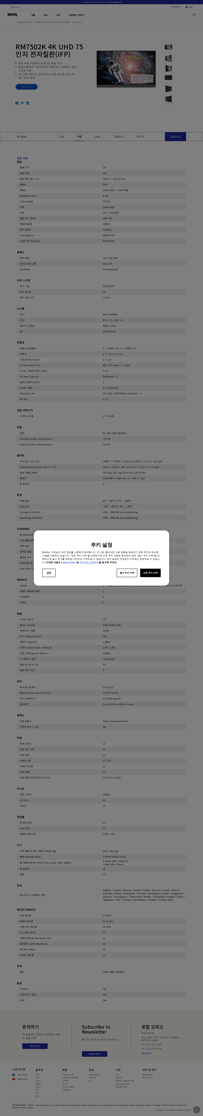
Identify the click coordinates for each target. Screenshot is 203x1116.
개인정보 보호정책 (89, 562)
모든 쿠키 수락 (150, 572)
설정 (49, 572)
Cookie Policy (68, 562)
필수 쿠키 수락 (127, 572)
